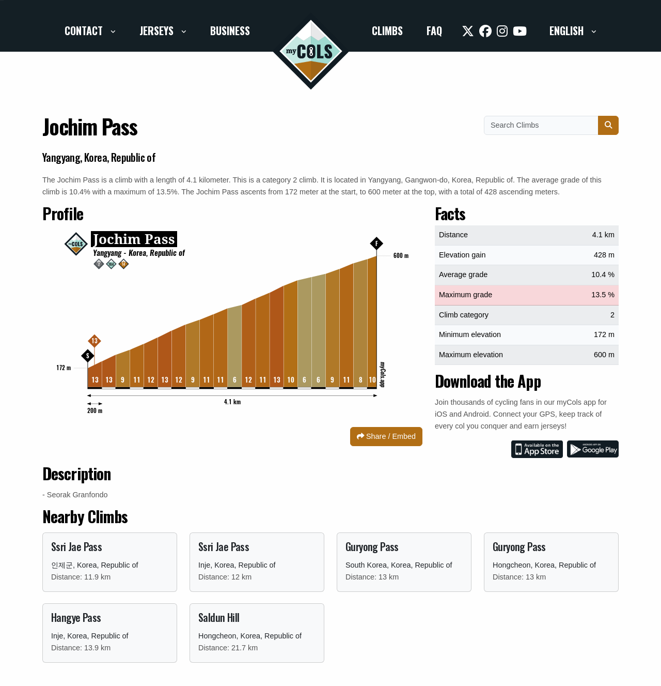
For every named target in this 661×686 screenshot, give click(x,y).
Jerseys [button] (157, 30)
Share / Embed (386, 436)
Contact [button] (85, 30)
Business (230, 30)
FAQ (434, 30)
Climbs (387, 30)
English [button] (567, 30)
